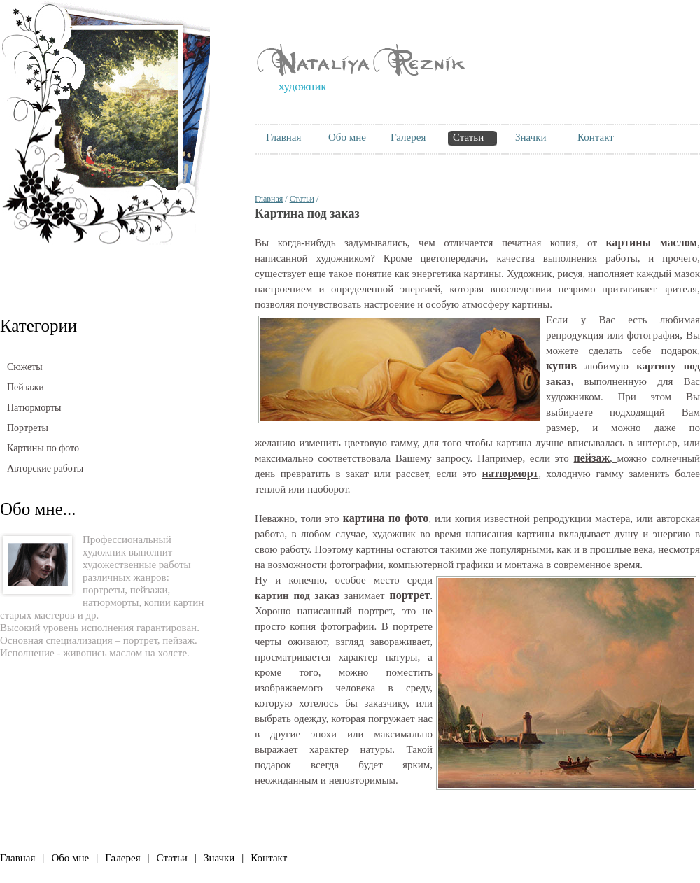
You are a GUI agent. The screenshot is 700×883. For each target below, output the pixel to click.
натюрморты (111, 602)
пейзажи (149, 589)
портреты (104, 589)
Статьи (302, 199)
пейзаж (178, 640)
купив (561, 366)
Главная (269, 199)
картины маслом (652, 242)
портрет (140, 640)
